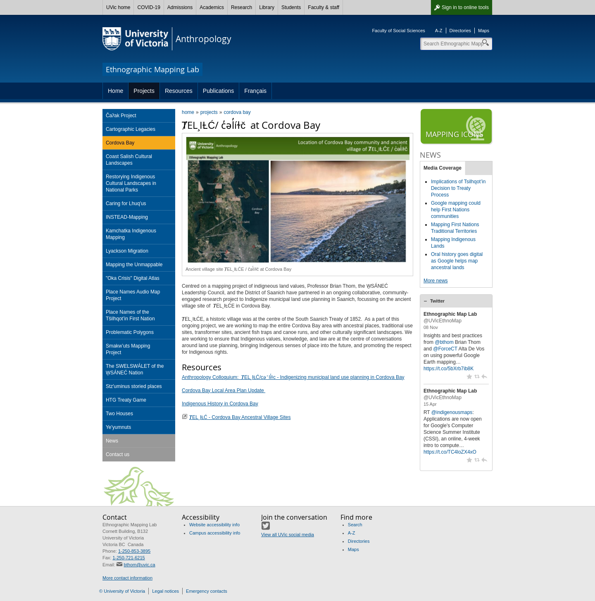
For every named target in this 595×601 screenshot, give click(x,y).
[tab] (456, 301)
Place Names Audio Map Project (133, 295)
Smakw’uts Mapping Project (128, 349)
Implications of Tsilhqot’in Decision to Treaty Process (458, 188)
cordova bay (237, 112)
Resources (179, 91)
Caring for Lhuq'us (126, 203)
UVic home (118, 7)
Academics (212, 7)
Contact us (117, 454)
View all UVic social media (287, 534)
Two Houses (119, 413)
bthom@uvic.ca (139, 564)
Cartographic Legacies (130, 129)
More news (436, 281)
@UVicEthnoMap (443, 321)
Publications (218, 91)
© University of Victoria (122, 591)
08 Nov (431, 327)
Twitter (437, 300)
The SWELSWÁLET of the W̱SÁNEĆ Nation (135, 369)
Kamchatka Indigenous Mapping (131, 234)
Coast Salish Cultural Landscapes (129, 160)
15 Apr (430, 404)
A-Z (439, 30)
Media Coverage (443, 168)
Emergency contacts (206, 591)
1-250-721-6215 (128, 557)
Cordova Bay (120, 143)
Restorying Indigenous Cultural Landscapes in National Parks (131, 183)
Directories (460, 30)
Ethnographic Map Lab (450, 314)
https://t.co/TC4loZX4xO (450, 452)
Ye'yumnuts (118, 427)
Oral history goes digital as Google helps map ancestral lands (457, 260)
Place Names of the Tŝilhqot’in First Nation (130, 315)
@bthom (444, 342)
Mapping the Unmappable (134, 264)
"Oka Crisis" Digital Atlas (132, 278)
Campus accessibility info (214, 532)
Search (355, 524)
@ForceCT (445, 349)
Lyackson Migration (127, 251)
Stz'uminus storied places (134, 386)
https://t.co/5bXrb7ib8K (449, 368)
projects (209, 112)
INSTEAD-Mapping (127, 217)
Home (115, 91)
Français (255, 91)
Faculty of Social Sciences (398, 30)
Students (291, 7)
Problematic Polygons (130, 332)
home (188, 112)
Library (266, 7)
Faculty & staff (323, 7)
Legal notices (165, 591)
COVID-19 (148, 7)
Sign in (465, 7)
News (112, 441)
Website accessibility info (214, 524)
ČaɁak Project (121, 115)
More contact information (127, 577)
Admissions (180, 7)
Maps (483, 30)
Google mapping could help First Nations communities (456, 209)
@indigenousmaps (452, 412)
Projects (144, 91)
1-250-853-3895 (134, 551)
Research (241, 7)
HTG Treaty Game (126, 400)
